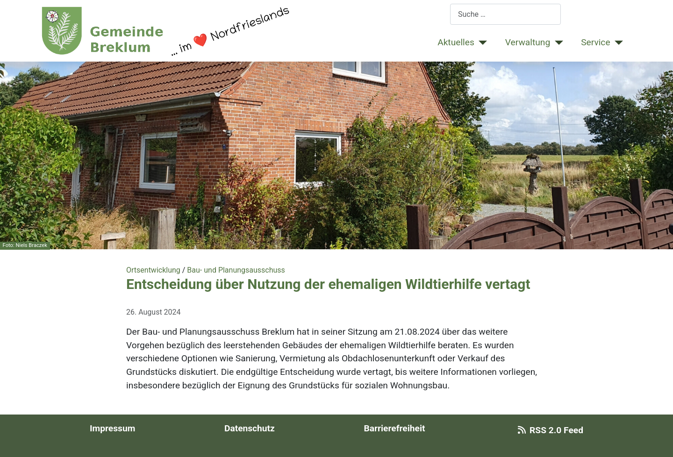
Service (595, 42)
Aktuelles (455, 42)
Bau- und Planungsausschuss (236, 270)
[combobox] (505, 14)
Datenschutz (249, 428)
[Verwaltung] (556, 42)
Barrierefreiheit (394, 428)
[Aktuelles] (480, 42)
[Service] (616, 42)
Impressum (112, 428)
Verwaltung (527, 42)
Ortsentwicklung (153, 270)
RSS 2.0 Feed (548, 430)
